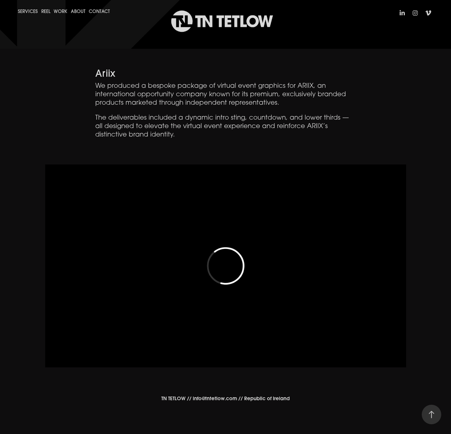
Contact (99, 11)
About (78, 11)
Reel (45, 11)
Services (28, 11)
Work (60, 11)
